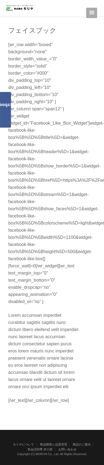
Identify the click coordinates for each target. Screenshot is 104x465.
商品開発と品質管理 (53, 444)
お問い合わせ (67, 449)
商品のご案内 (82, 444)
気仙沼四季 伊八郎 (40, 449)
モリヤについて (23, 444)
